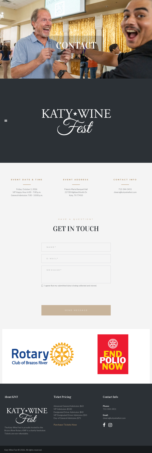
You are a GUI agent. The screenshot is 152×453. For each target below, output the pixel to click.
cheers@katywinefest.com (114, 418)
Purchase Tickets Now (65, 424)
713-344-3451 (109, 409)
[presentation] (64, 297)
